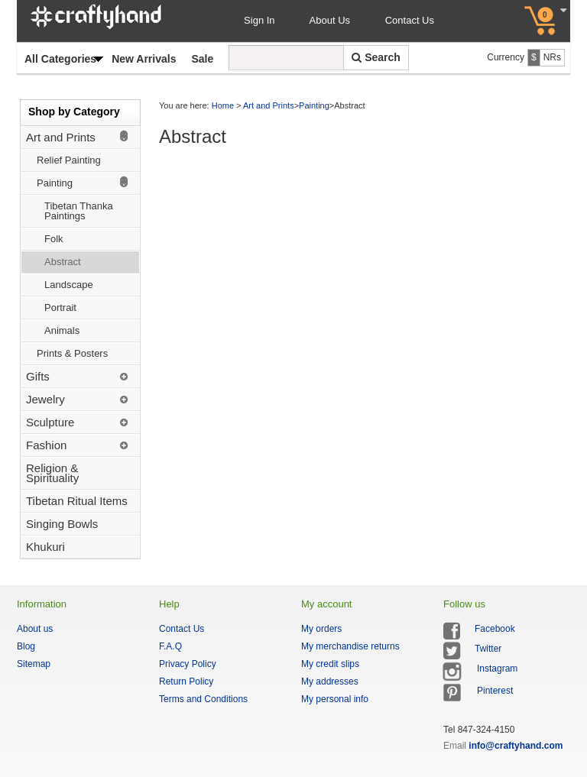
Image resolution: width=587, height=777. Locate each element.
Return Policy (186, 681)
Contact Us (409, 20)
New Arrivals (144, 59)
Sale (202, 59)
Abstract (62, 261)
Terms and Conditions (203, 699)
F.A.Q (170, 646)
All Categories (60, 59)
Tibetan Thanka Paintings (78, 211)
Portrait (60, 307)
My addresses (329, 681)
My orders (321, 628)
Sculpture (50, 422)
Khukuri (45, 546)
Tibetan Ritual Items (77, 500)
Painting (55, 183)
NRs (552, 57)
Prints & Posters (72, 353)
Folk (53, 238)
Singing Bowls (62, 523)
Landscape (68, 284)
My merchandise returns (350, 646)
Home (223, 105)
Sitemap (33, 664)
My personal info (334, 699)
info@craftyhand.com (516, 745)
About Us (331, 20)
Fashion (46, 445)
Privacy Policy (187, 664)
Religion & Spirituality (52, 472)
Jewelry (45, 399)
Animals (61, 330)
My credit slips (330, 664)
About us (35, 628)
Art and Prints (61, 137)
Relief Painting (69, 160)
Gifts (38, 376)
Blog (26, 646)
